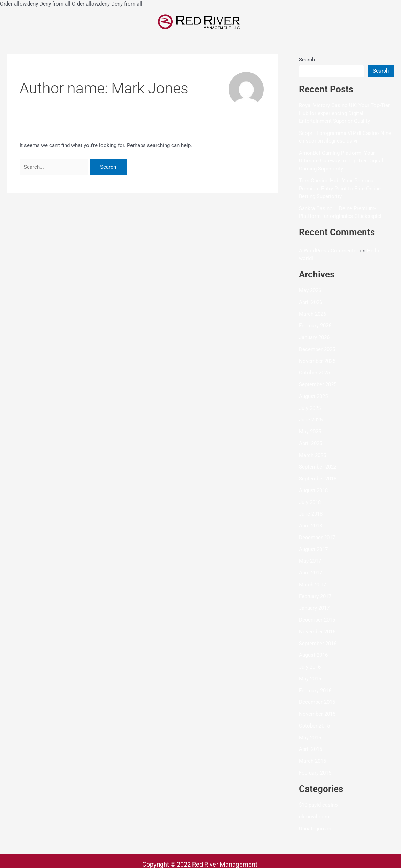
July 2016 (310, 667)
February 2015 (315, 773)
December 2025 (317, 349)
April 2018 (310, 526)
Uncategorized (315, 828)
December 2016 (317, 620)
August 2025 (313, 396)
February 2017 (315, 596)
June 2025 (311, 420)
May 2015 (310, 737)
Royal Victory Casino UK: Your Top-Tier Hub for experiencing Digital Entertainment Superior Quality (344, 113)
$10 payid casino (318, 805)
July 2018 (310, 502)
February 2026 (315, 326)
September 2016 (317, 643)
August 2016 (313, 655)
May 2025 (310, 431)
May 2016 (310, 679)
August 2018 (313, 490)
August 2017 (313, 549)
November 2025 (317, 361)
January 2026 (314, 337)
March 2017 (312, 584)
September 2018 (317, 478)
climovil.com (314, 817)
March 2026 (312, 314)
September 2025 (317, 384)
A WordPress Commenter (328, 251)
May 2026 (310, 290)
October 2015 (314, 726)
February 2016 (315, 690)
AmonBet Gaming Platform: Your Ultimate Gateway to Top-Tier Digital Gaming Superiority (341, 161)
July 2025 (310, 408)
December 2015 (317, 702)
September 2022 (317, 467)
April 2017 (310, 573)
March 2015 (312, 761)
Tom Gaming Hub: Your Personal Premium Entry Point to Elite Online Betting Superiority (340, 188)
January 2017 (314, 608)
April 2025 (310, 443)
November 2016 (317, 632)
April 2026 (310, 302)
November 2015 (317, 714)
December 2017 (317, 537)
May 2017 (310, 561)
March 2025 (312, 455)
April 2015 (310, 749)
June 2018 (311, 514)
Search (307, 59)
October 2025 (314, 373)
